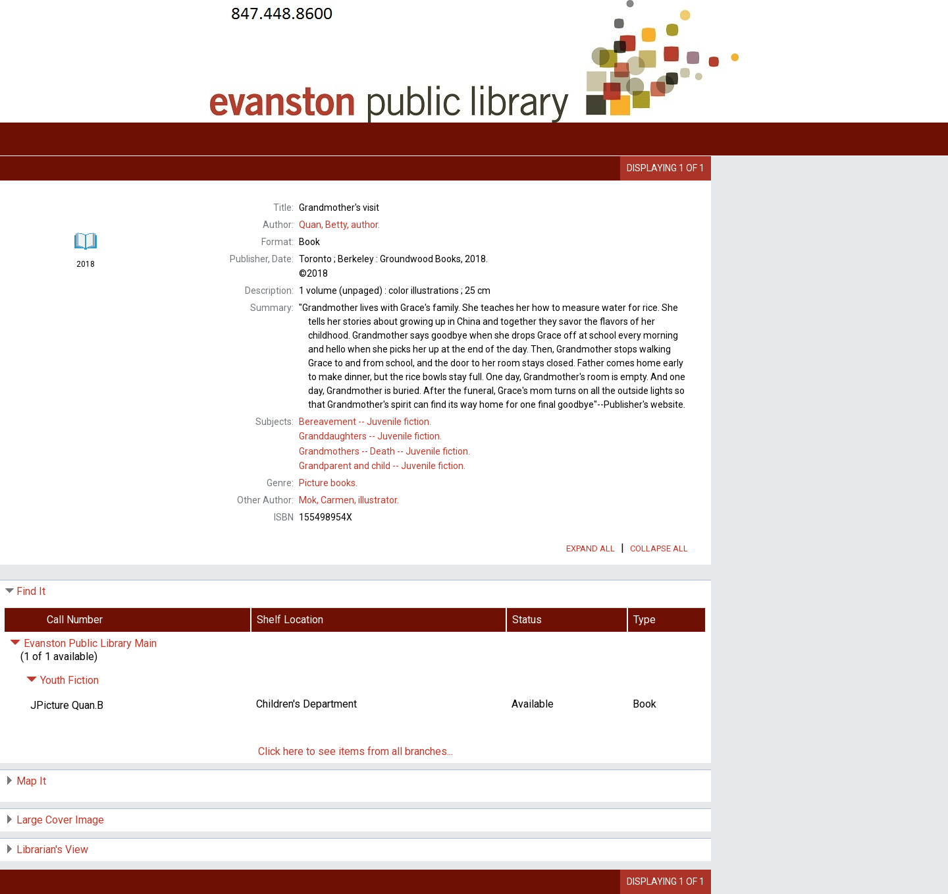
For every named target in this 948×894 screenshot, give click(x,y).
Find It (30, 591)
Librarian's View (52, 849)
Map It (31, 781)
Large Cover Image (60, 820)
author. (339, 224)
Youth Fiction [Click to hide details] (62, 680)
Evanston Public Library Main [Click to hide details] (83, 643)
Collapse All (659, 548)
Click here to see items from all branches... (355, 751)
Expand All (590, 548)
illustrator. (349, 500)
